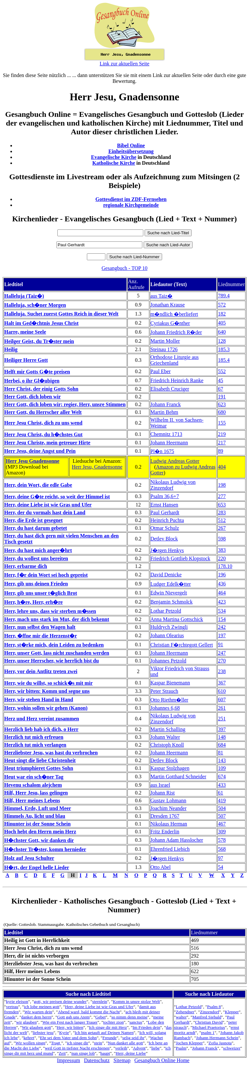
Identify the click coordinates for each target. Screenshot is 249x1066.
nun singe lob (83, 1053)
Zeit (62, 1053)
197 (222, 635)
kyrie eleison (17, 1001)
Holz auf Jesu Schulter (29, 858)
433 (222, 785)
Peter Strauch (164, 691)
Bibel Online (131, 145)
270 (222, 660)
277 (222, 496)
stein (98, 1042)
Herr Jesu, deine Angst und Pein (40, 451)
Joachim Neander (168, 808)
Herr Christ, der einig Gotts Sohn (41, 389)
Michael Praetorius (208, 1027)
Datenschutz (97, 1060)
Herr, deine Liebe (131, 1053)
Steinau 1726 (164, 349)
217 (222, 442)
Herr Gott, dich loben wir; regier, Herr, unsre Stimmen (64, 404)
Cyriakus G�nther (170, 323)
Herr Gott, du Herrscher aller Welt (43, 412)
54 (220, 867)
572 (222, 304)
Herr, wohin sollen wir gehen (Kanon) (46, 708)
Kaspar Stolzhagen (169, 768)
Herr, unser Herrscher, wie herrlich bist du (51, 660)
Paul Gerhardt (164, 512)
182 (222, 313)
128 (222, 341)
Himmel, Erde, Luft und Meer (37, 808)
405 (222, 323)
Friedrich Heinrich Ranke (177, 380)
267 (222, 528)
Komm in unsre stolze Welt (136, 1001)
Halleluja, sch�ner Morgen (35, 305)
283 (222, 512)
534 (222, 611)
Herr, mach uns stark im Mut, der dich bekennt (56, 619)
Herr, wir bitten (70, 1027)
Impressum (68, 1060)
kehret (28, 1037)
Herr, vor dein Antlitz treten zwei (40, 671)
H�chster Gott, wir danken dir (39, 840)
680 (222, 412)
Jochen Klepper (189, 1042)
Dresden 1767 (164, 816)
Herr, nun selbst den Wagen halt (40, 627)
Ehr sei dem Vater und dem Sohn (68, 1037)
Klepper (232, 1011)
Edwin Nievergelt (168, 592)
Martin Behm (164, 412)
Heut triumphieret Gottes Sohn (38, 768)
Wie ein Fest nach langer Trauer (70, 1022)
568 (222, 849)
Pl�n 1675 (162, 451)
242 (222, 627)
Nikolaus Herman (168, 824)
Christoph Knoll (167, 745)
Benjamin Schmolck (171, 602)
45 (220, 380)
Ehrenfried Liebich (170, 849)
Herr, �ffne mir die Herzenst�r (40, 635)
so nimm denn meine (129, 1017)
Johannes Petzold (168, 660)
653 (222, 504)
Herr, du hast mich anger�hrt (38, 550)
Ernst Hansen (164, 504)
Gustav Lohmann (168, 800)
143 (222, 760)
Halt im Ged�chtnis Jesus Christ (41, 323)
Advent (139, 1048)
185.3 (224, 349)
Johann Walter (165, 737)
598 (222, 538)
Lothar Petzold (165, 611)
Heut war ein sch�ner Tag (34, 777)
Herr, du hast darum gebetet (35, 528)
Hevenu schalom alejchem (33, 785)
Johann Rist (162, 792)
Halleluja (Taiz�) (24, 296)
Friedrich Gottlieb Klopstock (180, 558)
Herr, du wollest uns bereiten (36, 558)
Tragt (56, 1042)
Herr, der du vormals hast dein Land (44, 512)
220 (222, 558)
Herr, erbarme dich (25, 566)
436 (222, 583)
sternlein (99, 1001)
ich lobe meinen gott (41, 1006)
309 (222, 831)
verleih (121, 1048)
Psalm (181, 1048)
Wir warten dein (38, 1011)
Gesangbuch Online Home (161, 1060)
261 (222, 708)
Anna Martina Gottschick (176, 619)
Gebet (100, 1017)
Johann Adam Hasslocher (176, 840)
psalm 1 (208, 1032)
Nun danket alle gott (125, 1042)
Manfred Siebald (206, 1017)
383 (222, 550)
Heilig (11, 349)
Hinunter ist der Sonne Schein (37, 824)
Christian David (209, 1022)
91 (220, 644)
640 (222, 332)
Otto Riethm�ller (169, 700)
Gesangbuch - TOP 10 (124, 268)
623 (222, 404)
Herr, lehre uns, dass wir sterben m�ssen (50, 611)
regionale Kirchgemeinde (131, 205)
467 (222, 824)
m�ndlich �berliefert (174, 314)
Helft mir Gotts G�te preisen (37, 371)
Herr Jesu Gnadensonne (32, 461)
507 (222, 816)
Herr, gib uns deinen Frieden (36, 583)
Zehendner (185, 1011)
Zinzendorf (209, 1011)
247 (222, 653)
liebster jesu (43, 1032)
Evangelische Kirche (113, 157)
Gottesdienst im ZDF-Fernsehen (131, 199)
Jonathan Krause (167, 304)
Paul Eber (160, 371)
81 (220, 752)
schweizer (231, 1048)
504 (222, 808)
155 (222, 423)
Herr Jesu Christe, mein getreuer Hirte (47, 442)
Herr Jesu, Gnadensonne (97, 467)
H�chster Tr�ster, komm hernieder (45, 849)
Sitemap (121, 1060)
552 (222, 371)
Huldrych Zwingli (169, 627)
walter (181, 1017)
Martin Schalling (167, 729)
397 (222, 729)
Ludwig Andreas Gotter (174, 461)
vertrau (12, 1006)
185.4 (224, 360)
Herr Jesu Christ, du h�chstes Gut (43, 434)
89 (220, 451)
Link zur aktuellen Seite (124, 63)
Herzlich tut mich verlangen (35, 745)
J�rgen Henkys (167, 550)
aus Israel (160, 785)
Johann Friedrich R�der (176, 332)
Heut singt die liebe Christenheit (40, 760)
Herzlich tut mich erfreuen (33, 737)
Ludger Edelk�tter (170, 584)
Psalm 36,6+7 (164, 496)
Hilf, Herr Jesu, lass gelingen (36, 792)
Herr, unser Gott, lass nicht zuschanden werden (56, 653)
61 (220, 792)
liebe (155, 1048)
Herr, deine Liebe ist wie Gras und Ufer (48, 504)
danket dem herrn (36, 1017)
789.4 (224, 295)
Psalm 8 (214, 1006)
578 (222, 840)
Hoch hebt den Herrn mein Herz (40, 831)
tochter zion (113, 1022)
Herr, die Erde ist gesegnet (33, 520)
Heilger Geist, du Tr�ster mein (39, 341)
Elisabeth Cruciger (169, 389)
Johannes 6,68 (165, 708)
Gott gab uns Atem (73, 1017)
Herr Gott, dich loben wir (32, 396)
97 (220, 858)
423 (222, 602)
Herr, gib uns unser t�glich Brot (40, 593)
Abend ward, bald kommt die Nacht (89, 1011)
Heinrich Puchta (167, 520)
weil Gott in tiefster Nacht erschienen (77, 1048)
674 (222, 776)
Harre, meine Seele (25, 332)
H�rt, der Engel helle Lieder (36, 867)
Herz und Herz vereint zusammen (41, 718)
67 (220, 389)
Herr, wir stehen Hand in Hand (38, 699)
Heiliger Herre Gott (26, 360)
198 (222, 485)
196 (222, 574)
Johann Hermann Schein (217, 1037)
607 (222, 699)
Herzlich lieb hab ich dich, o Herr (41, 729)
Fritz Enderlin (164, 831)
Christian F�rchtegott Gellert (181, 645)
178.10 (225, 566)
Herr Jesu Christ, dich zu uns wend (43, 423)
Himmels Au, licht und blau (34, 816)
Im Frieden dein (146, 1027)
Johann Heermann (169, 442)
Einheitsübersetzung (131, 151)
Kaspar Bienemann (170, 682)
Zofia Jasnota (219, 1042)
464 (222, 592)
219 (222, 434)
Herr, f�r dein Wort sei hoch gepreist (46, 575)
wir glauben (26, 1022)
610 (222, 691)
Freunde (109, 1037)
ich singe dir (77, 1042)
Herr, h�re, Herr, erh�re (33, 602)
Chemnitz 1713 (166, 434)
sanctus (135, 1022)
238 (222, 671)
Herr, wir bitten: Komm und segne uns (47, 691)
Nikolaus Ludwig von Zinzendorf (173, 485)
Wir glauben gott (36, 1027)
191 (222, 396)
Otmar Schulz (164, 528)
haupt (105, 1053)
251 (222, 718)
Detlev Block (164, 538)
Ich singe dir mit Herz (108, 1027)
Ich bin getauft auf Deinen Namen (104, 1032)
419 (222, 800)
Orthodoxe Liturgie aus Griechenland (174, 360)
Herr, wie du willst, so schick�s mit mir (48, 683)
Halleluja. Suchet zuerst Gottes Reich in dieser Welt (61, 313)
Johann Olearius (167, 635)
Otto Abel (160, 867)
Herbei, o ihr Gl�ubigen (31, 380)
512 (222, 520)
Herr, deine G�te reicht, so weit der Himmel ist (57, 496)
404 (222, 467)
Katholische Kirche (113, 163)
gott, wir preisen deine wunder (60, 1001)
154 (222, 619)
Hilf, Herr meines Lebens (32, 800)
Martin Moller (165, 341)
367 (222, 682)
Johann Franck (165, 404)
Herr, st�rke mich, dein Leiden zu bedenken (54, 645)
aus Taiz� (161, 296)
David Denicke (166, 574)
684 (222, 745)
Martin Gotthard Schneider (178, 776)
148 (222, 737)
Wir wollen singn (30, 1042)
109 (222, 768)
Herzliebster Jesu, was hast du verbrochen (51, 752)
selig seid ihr (133, 1037)
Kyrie (64, 1032)
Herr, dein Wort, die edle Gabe (38, 485)
